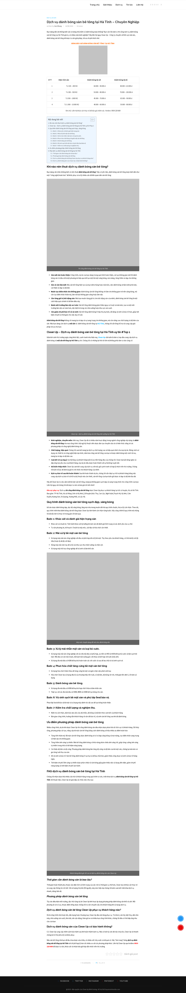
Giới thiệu (107, 5)
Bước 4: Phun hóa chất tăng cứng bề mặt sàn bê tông (68, 138)
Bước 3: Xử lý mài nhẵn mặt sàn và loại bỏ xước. (67, 136)
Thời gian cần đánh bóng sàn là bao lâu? (65, 153)
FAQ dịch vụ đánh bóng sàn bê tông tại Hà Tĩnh (65, 151)
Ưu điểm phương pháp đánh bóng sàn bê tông (65, 148)
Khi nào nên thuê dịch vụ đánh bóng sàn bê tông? (66, 123)
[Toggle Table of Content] (91, 120)
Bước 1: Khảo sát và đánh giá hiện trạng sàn (66, 131)
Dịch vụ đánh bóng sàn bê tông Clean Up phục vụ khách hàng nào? (73, 158)
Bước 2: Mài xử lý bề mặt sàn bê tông (63, 133)
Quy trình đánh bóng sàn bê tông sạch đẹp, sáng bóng (68, 129)
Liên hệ (139, 5)
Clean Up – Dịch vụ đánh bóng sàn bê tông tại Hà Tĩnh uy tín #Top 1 (72, 126)
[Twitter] (152, 5)
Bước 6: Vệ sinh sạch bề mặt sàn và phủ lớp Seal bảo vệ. (69, 143)
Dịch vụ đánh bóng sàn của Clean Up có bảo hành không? (70, 161)
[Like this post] (97, 963)
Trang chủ (95, 5)
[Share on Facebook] (99, 963)
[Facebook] (150, 5)
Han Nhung (58, 26)
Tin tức (129, 5)
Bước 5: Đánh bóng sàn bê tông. (62, 141)
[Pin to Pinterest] (102, 963)
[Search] (161, 5)
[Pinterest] (108, 981)
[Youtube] (122, 981)
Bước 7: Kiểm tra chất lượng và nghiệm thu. (66, 146)
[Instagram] (154, 5)
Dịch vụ (119, 5)
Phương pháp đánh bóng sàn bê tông (64, 156)
